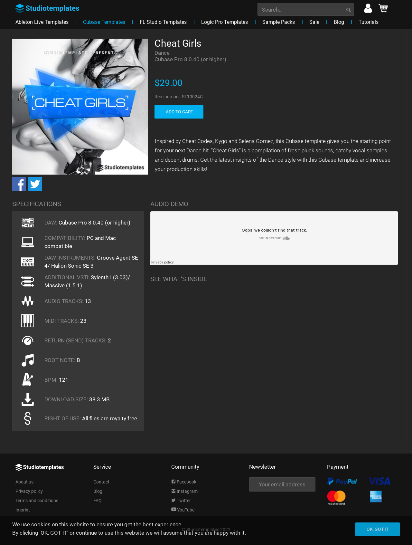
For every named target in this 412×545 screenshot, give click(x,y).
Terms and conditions (36, 500)
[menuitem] (306, 9)
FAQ (97, 500)
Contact (101, 481)
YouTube (182, 509)
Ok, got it (378, 529)
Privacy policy (29, 491)
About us (24, 481)
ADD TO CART (179, 111)
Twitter (181, 500)
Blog (97, 491)
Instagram (184, 491)
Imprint (22, 509)
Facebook (183, 481)
